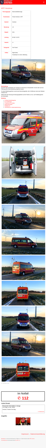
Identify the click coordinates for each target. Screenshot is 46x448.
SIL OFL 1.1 (17, 440)
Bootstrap (3, 438)
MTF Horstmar (6, 8)
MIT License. (32, 438)
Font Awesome (4, 440)
